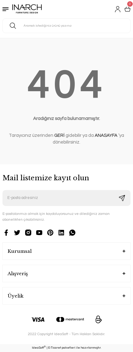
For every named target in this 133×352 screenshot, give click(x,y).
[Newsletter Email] (66, 198)
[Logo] (27, 9)
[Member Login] (118, 9)
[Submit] (122, 198)
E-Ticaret (54, 347)
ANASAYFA (106, 135)
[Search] (66, 25)
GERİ (59, 135)
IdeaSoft (39, 347)
